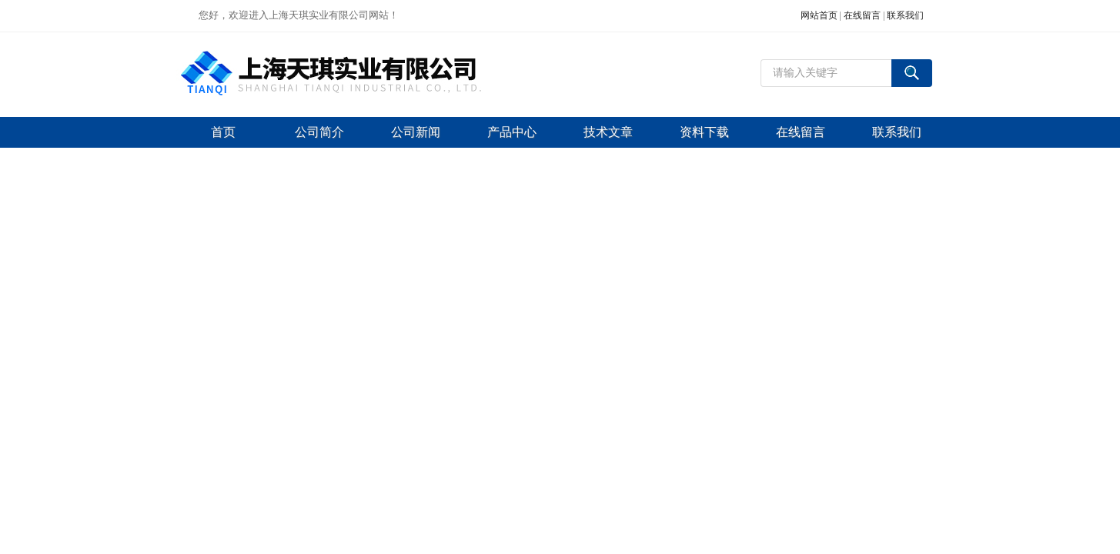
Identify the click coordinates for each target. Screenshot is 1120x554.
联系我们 (905, 15)
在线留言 (862, 15)
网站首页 (819, 15)
